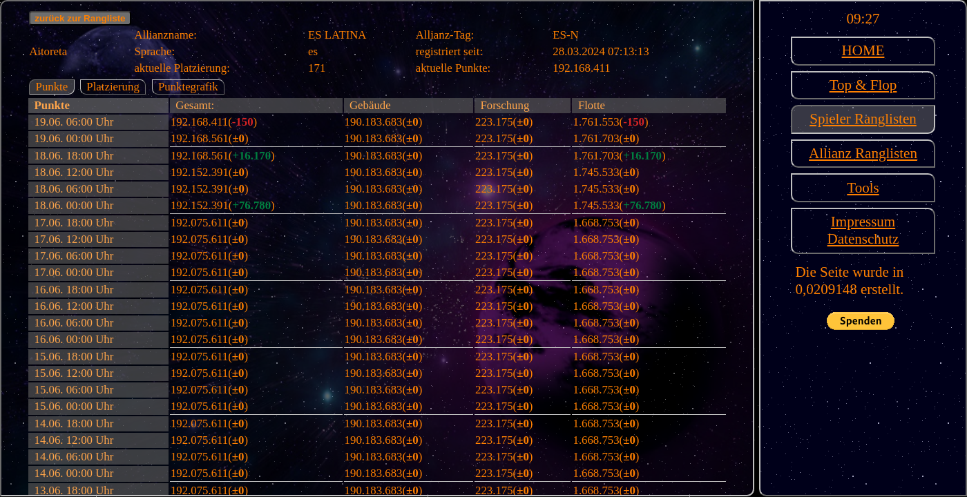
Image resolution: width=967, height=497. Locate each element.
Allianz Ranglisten (863, 153)
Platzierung (112, 86)
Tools (863, 187)
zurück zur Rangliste (80, 18)
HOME (863, 50)
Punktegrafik (188, 86)
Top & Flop (863, 85)
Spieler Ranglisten (863, 118)
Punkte (52, 86)
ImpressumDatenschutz (863, 230)
